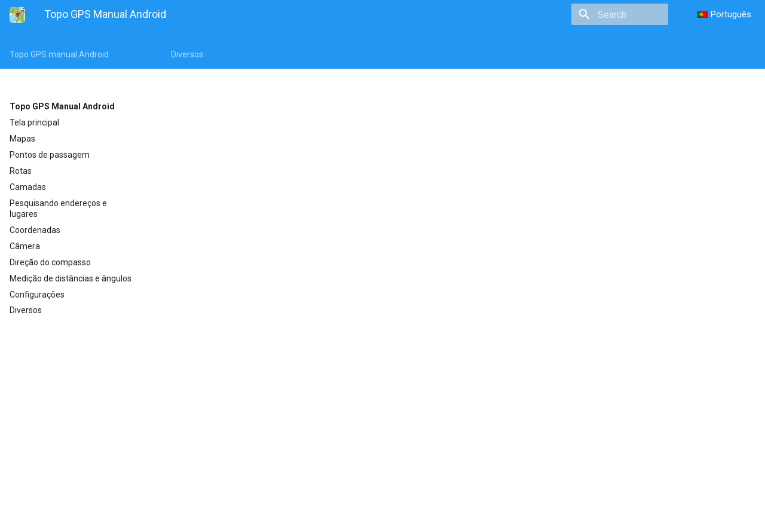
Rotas (21, 171)
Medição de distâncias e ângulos (70, 278)
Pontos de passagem (50, 155)
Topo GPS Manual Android (62, 106)
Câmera (25, 246)
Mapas (22, 138)
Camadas (28, 187)
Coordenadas (35, 230)
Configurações (37, 294)
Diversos (187, 54)
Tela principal (34, 122)
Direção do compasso (50, 262)
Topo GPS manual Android (59, 54)
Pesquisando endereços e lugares (58, 208)
